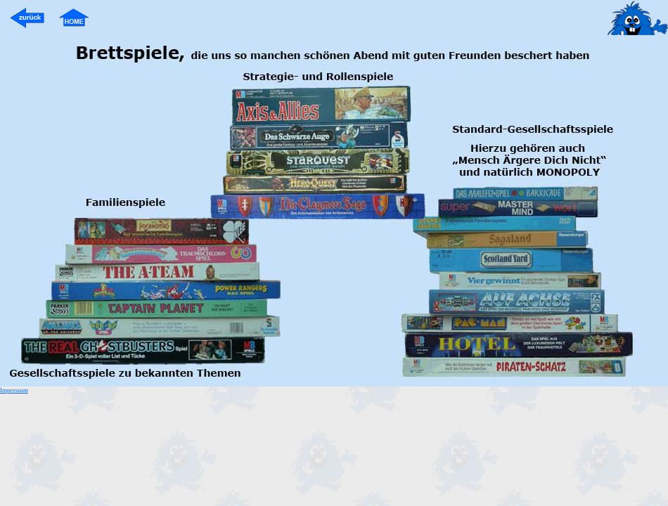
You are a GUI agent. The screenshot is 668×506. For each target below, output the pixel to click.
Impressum (14, 390)
